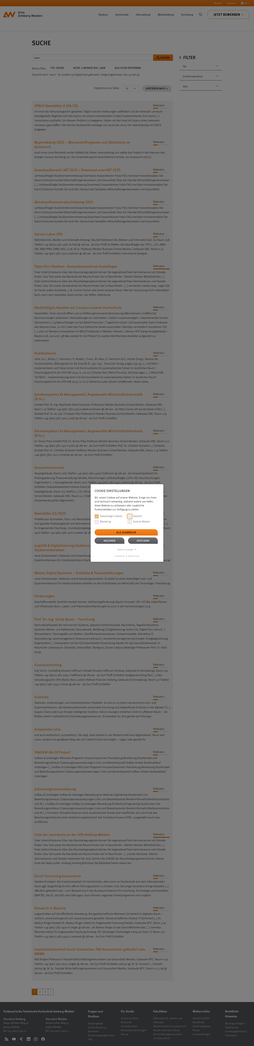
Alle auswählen (126, 532)
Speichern (143, 540)
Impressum (120, 556)
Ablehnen (109, 540)
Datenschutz (133, 556)
